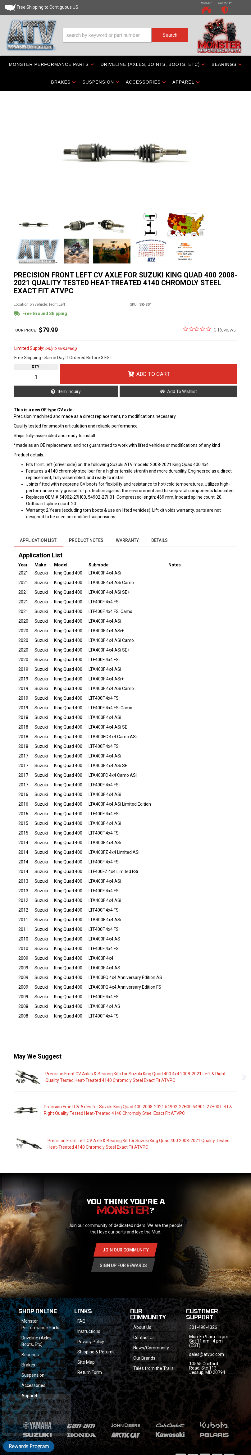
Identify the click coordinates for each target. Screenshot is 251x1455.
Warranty (127, 540)
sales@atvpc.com (206, 1354)
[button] (125, 35)
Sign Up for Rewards (123, 1265)
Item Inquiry (69, 391)
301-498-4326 (203, 1327)
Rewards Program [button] (29, 1446)
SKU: (134, 304)
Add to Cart (153, 374)
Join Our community (126, 1249)
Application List (38, 540)
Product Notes (86, 540)
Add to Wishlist (182, 391)
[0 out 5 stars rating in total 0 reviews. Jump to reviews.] (209, 329)
